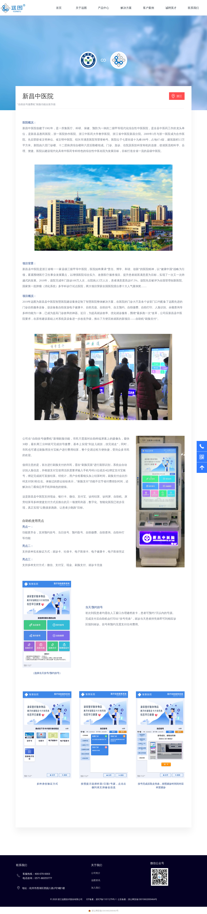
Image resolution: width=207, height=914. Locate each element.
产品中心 (103, 7)
